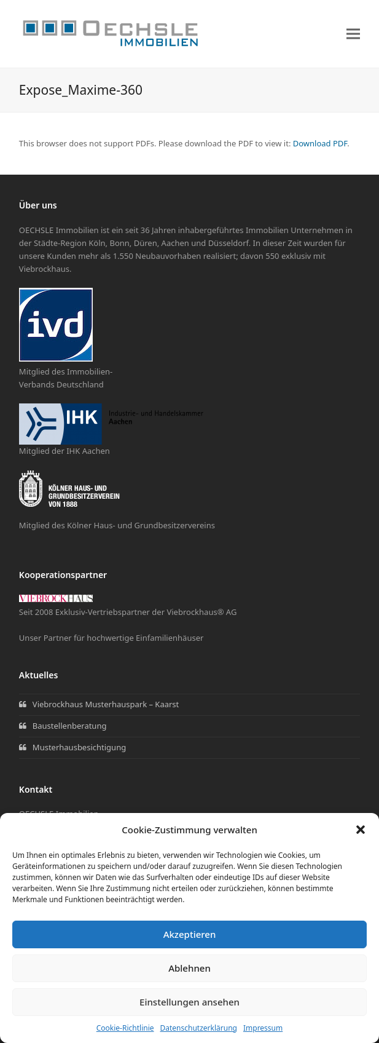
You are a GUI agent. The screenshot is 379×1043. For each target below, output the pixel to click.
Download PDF (320, 143)
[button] (360, 829)
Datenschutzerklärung (198, 1028)
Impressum (263, 1028)
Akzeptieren (189, 934)
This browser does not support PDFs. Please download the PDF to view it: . (184, 143)
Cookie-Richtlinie (125, 1028)
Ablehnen (189, 968)
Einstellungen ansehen (189, 1002)
